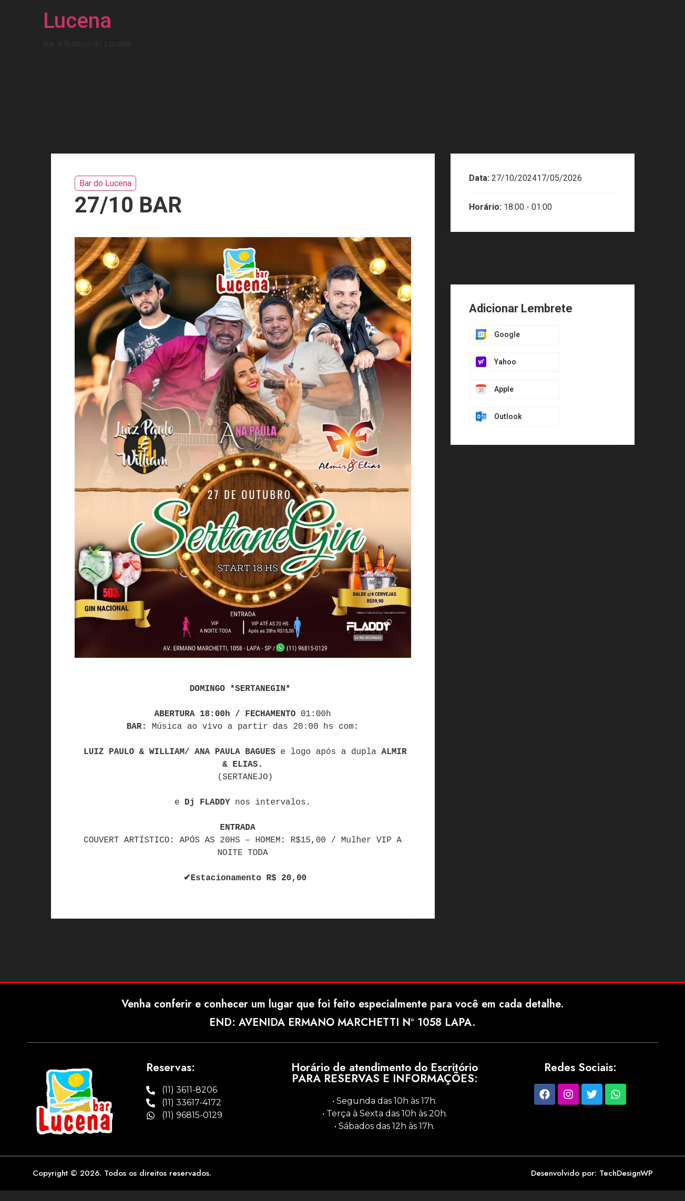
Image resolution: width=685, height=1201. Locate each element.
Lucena (77, 20)
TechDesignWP (626, 1173)
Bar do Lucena (105, 183)
